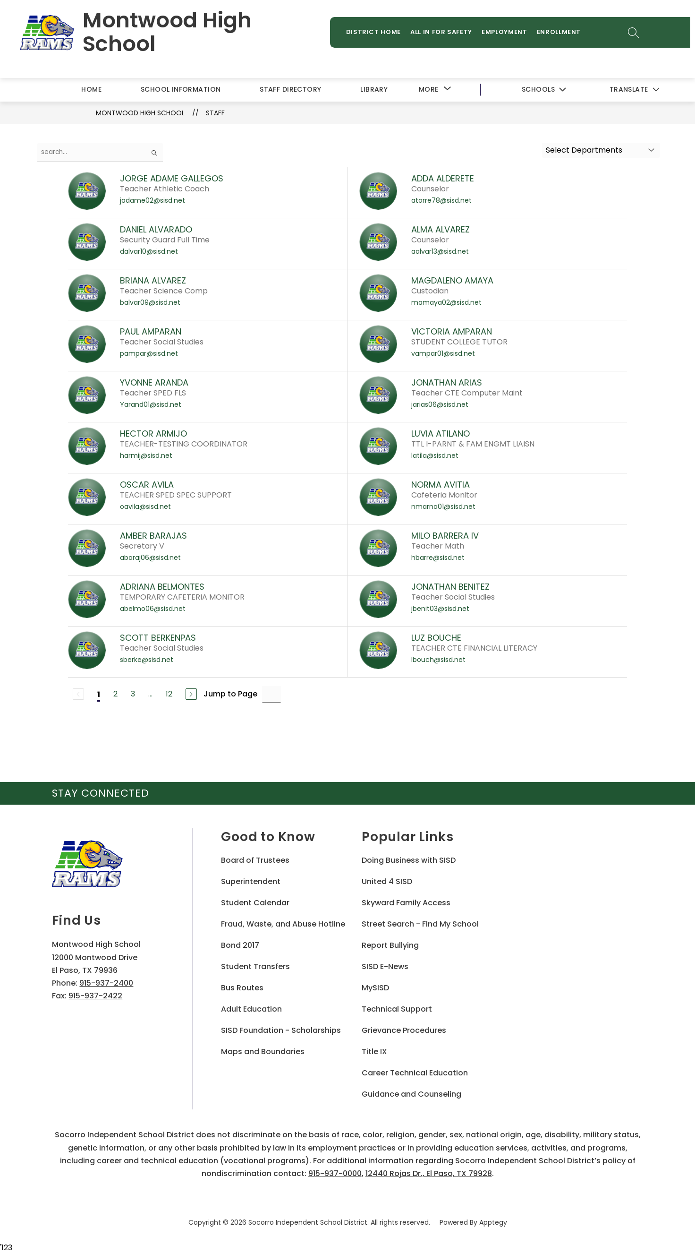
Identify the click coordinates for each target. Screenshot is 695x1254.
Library (374, 89)
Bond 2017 (240, 946)
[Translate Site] (634, 90)
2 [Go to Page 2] (115, 694)
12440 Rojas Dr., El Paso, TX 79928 (428, 1173)
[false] (100, 153)
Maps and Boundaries (263, 1052)
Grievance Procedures (404, 1031)
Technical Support (397, 1010)
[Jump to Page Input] (271, 695)
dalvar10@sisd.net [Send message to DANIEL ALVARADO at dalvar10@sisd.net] (149, 252)
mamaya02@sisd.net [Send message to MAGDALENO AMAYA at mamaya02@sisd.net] (446, 303)
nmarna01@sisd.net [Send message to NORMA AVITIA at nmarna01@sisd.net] (443, 507)
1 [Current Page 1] (98, 694)
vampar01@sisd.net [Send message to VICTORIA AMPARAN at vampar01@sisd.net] (443, 354)
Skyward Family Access (406, 903)
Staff (215, 113)
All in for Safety (445, 33)
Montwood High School (140, 113)
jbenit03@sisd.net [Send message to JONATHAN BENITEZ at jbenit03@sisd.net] (440, 609)
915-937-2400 (106, 983)
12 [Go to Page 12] (169, 694)
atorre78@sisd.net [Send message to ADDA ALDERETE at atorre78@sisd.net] (441, 201)
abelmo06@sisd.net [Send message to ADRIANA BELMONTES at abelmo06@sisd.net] (153, 609)
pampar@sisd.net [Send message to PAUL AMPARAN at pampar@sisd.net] (149, 354)
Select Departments (584, 150)
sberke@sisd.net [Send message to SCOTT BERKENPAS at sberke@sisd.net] (146, 660)
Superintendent (250, 882)
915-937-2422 (95, 996)
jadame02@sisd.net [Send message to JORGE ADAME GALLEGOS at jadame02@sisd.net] (152, 201)
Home (91, 89)
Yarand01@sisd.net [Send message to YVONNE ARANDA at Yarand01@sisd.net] (150, 405)
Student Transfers (255, 967)
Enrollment (562, 33)
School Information (181, 89)
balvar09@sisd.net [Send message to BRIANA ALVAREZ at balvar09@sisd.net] (150, 303)
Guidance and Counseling (411, 1095)
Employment (508, 33)
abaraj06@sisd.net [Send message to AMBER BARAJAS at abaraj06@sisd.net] (150, 558)
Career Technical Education (415, 1073)
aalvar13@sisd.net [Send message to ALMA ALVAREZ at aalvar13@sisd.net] (440, 252)
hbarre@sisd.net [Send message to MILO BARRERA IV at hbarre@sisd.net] (438, 558)
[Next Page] (191, 695)
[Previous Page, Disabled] (78, 695)
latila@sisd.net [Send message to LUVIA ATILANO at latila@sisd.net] (434, 456)
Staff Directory (290, 89)
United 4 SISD (387, 882)
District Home (376, 33)
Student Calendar (255, 903)
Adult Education (251, 1010)
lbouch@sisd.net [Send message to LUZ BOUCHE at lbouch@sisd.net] (438, 660)
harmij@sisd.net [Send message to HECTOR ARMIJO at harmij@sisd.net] (146, 456)
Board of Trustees (255, 861)
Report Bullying (390, 946)
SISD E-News (385, 967)
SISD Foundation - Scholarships (281, 1031)
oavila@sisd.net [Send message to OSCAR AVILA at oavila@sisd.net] (145, 507)
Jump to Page (230, 694)
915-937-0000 (335, 1173)
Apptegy (493, 1223)
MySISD (375, 988)
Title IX (374, 1052)
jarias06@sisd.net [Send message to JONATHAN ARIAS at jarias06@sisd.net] (439, 405)
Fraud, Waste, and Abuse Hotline (283, 924)
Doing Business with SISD (409, 861)
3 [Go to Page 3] (133, 694)
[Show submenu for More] (429, 90)
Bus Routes (242, 988)
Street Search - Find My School (420, 924)
